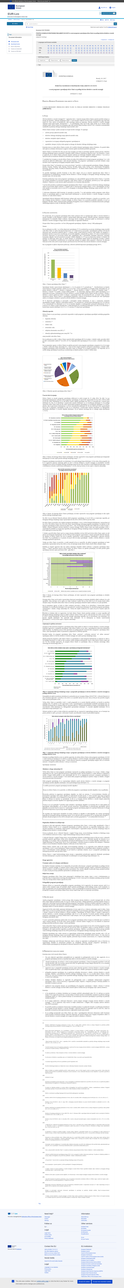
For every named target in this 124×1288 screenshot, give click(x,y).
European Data (84, 1226)
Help (102, 20)
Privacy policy (48, 1269)
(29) (43, 1177)
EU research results (86, 1230)
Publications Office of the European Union (31, 1216)
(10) (43, 1075)
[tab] (75, 42)
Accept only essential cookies (102, 1281)
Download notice (14, 44)
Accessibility (48, 1236)
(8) (43, 1064)
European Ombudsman (86, 1269)
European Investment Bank (87, 1267)
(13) (43, 1091)
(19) (43, 1122)
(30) (43, 1182)
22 (64, 330)
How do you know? (44, 1)
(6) (43, 1055)
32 (51, 1002)
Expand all (104, 39)
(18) (43, 1117)
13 (92, 286)
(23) (43, 1148)
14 (57, 289)
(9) (43, 1068)
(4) (43, 1045)
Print (107, 20)
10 (80, 192)
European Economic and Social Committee (91, 1264)
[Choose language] (43, 60)
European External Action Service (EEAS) (91, 1262)
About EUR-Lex (84, 1217)
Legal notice (47, 1233)
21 (52, 321)
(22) (43, 1142)
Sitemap (47, 1220)
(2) (43, 1028)
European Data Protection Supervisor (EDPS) (92, 1271)
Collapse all (111, 39)
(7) (43, 1059)
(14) (43, 1095)
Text (10, 34)
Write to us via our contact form (52, 1253)
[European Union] (12, 1246)
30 (105, 816)
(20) (43, 1129)
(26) (43, 1162)
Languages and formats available (46, 42)
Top (39, 1203)
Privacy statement (49, 1238)
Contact (46, 1218)
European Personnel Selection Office (90, 1274)
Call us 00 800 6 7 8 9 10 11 (51, 1249)
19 (75, 291)
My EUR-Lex (102, 8)
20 (74, 302)
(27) (43, 1167)
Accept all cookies (84, 1281)
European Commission (86, 1254)
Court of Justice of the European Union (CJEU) (92, 1256)
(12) (43, 1085)
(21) (43, 1135)
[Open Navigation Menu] (15, 23)
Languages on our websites (51, 1267)
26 (79, 458)
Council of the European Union (88, 1253)
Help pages (47, 1217)
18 (54, 291)
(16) (43, 1105)
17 (108, 289)
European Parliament (86, 1249)
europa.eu (19, 1249)
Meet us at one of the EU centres (52, 1254)
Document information (15, 37)
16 (89, 289)
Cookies (46, 1272)
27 (47, 548)
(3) (43, 1039)
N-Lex (82, 1237)
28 (59, 804)
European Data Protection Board (89, 1273)
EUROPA (10, 19)
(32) (43, 1194)
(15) (43, 1100)
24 (71, 390)
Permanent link (13, 41)
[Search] (115, 23)
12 (65, 283)
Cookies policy (48, 1234)
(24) (43, 1152)
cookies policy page (43, 1281)
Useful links (84, 1220)
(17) (43, 1111)
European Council (85, 1251)
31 (55, 997)
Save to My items (14, 46)
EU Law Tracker (85, 1239)
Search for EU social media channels (53, 1261)
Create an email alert (15, 49)
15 (72, 289)
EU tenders (83, 1228)
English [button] (112, 8)
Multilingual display (42, 57)
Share (112, 20)
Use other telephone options (51, 1251)
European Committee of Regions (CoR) (90, 1265)
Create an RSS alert (14, 51)
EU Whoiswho (84, 1232)
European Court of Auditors (87, 1260)
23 (70, 333)
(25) (43, 1158)
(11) (43, 1079)
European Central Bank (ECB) (88, 1258)
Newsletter (84, 1218)
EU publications (85, 1234)
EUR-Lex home (17, 19)
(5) (43, 1050)
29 (87, 816)
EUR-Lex (13, 13)
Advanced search (112, 27)
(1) (43, 1023)
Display (74, 60)
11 (72, 202)
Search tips (29, 27)
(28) (43, 1172)
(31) (43, 1188)
